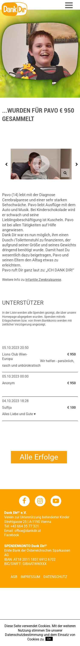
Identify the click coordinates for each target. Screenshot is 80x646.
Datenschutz (55, 577)
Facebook (11, 535)
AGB (14, 577)
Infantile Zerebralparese (43, 280)
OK (49, 638)
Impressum (30, 577)
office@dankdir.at (28, 531)
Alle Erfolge (39, 457)
